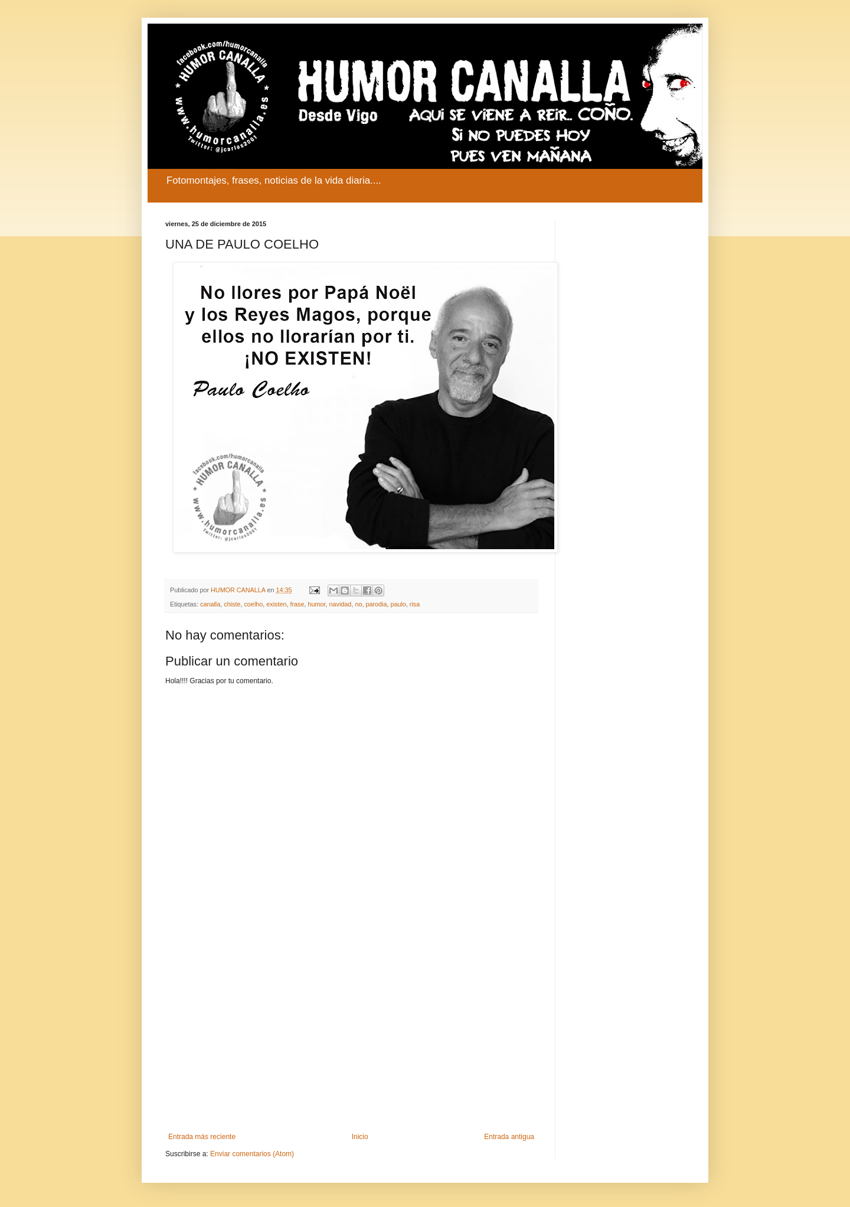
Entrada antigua (509, 1137)
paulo (398, 604)
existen (276, 604)
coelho (253, 604)
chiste (232, 604)
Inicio (360, 1137)
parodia (376, 604)
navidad (340, 604)
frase (297, 604)
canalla (210, 604)
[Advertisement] (351, 1035)
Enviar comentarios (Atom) (252, 1154)
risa (415, 604)
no (358, 604)
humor (317, 604)
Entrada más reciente (202, 1137)
